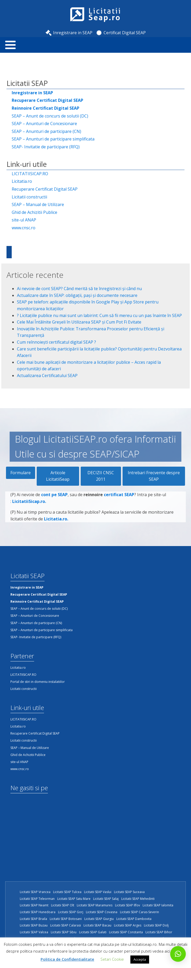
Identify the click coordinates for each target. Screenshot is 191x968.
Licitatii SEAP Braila (33, 919)
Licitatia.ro (22, 181)
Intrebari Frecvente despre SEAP (154, 476)
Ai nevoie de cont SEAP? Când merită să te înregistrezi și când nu (79, 288)
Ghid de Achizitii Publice (34, 212)
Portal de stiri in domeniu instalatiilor (37, 681)
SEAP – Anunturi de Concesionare (44, 123)
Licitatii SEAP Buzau (34, 925)
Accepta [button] (139, 959)
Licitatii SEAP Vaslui (97, 892)
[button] (178, 954)
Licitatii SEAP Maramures (94, 905)
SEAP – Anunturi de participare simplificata (53, 139)
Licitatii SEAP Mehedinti (138, 898)
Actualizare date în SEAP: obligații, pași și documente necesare (77, 295)
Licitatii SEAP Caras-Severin (139, 912)
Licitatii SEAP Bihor (158, 932)
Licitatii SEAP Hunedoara (37, 912)
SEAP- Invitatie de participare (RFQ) (46, 147)
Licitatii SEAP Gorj (70, 912)
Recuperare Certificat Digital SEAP (45, 189)
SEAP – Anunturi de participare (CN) (46, 131)
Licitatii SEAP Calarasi (65, 925)
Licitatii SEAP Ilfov (127, 905)
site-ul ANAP (24, 220)
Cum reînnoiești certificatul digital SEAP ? (56, 342)
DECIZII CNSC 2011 (100, 476)
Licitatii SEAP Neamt (34, 905)
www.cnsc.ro (23, 228)
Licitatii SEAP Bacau (97, 925)
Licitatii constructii (29, 197)
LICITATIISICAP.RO (30, 174)
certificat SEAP (119, 512)
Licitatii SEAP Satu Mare (74, 898)
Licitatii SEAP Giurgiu (99, 919)
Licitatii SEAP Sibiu (64, 932)
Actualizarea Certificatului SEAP (47, 375)
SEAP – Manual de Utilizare (38, 204)
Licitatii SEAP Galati (92, 932)
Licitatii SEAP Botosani (66, 919)
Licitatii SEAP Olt (62, 905)
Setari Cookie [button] (112, 959)
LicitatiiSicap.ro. (29, 519)
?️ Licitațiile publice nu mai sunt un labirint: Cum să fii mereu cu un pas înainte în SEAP (99, 315)
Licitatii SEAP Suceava (129, 892)
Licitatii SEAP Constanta (126, 932)
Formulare (20, 473)
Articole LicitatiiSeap (57, 476)
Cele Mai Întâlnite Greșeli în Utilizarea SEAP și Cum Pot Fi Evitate (79, 322)
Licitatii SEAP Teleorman (37, 898)
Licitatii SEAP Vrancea (35, 892)
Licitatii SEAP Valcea (34, 932)
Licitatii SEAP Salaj (106, 898)
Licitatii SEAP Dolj (156, 925)
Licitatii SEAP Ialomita (158, 905)
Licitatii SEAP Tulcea (67, 892)
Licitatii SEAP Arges (127, 925)
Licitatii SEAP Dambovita (133, 919)
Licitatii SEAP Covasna (101, 912)
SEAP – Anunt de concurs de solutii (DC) (50, 116)
